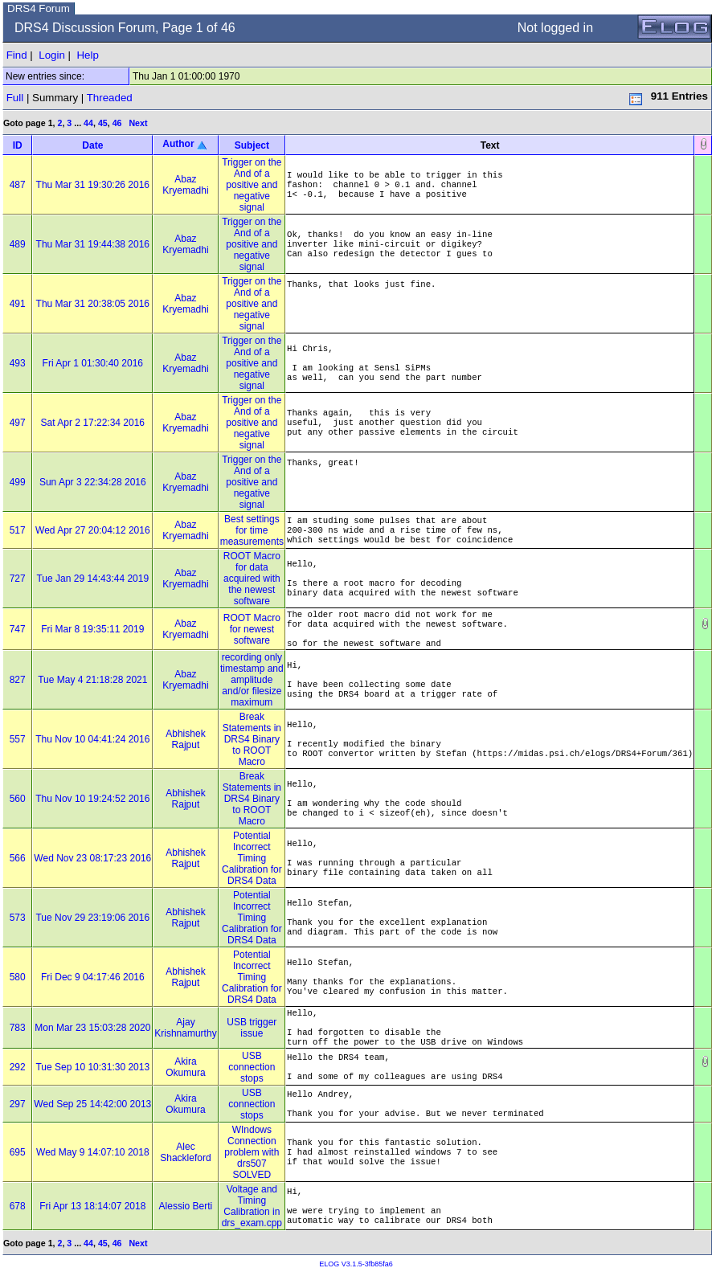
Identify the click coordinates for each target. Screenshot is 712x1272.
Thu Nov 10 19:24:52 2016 (92, 798)
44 (88, 123)
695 (17, 1152)
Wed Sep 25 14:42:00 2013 (92, 1104)
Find (16, 55)
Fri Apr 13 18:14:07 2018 (92, 1206)
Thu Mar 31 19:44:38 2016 (92, 244)
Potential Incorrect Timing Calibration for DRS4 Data (252, 858)
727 (17, 578)
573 (17, 917)
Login (52, 55)
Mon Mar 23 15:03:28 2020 (92, 1027)
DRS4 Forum (38, 8)
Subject (252, 145)
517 (17, 530)
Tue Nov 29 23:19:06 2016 (92, 917)
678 (17, 1206)
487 (17, 184)
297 (17, 1104)
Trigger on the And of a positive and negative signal (251, 185)
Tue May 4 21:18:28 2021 (92, 679)
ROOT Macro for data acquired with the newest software (251, 578)
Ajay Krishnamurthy (185, 1027)
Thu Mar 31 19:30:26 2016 (92, 184)
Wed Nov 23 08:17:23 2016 (92, 858)
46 (117, 123)
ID (18, 145)
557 (17, 739)
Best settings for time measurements (252, 530)
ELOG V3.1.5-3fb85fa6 (356, 1264)
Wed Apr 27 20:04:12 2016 (92, 530)
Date (92, 145)
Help (87, 55)
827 (17, 679)
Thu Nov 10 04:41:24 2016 (92, 739)
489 (17, 244)
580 (17, 977)
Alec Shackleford (185, 1152)
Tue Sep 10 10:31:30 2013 (92, 1067)
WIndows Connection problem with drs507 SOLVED (251, 1152)
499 (17, 482)
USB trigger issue (251, 1027)
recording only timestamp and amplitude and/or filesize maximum (252, 680)
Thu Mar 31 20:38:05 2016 (92, 303)
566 (17, 858)
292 (17, 1067)
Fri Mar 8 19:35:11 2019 (92, 629)
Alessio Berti (186, 1206)
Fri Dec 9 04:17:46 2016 (93, 977)
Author (178, 143)
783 (17, 1027)
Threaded (110, 98)
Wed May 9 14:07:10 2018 (92, 1152)
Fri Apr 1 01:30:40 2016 (93, 363)
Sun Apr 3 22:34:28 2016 (92, 482)
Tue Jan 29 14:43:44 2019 (92, 578)
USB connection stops (251, 1067)
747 (17, 629)
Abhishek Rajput (185, 739)
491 (17, 303)
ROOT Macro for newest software (251, 629)
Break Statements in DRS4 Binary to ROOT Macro (252, 739)
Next (138, 123)
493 (17, 363)
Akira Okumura (185, 1067)
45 (103, 123)
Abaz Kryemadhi (185, 185)
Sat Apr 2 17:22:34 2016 (93, 422)
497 (17, 422)
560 (17, 798)
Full (14, 98)
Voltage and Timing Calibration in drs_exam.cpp (252, 1206)
